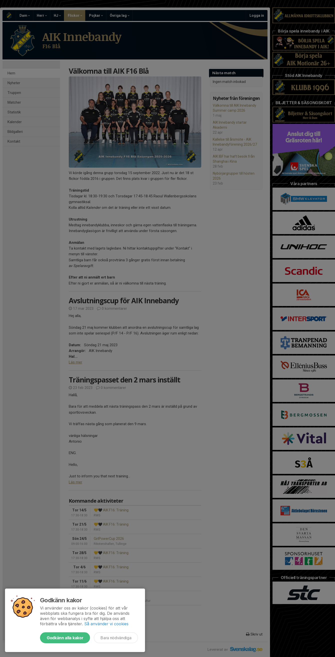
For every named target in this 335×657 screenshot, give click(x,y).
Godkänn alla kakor (65, 637)
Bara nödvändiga (115, 637)
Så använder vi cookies (106, 623)
